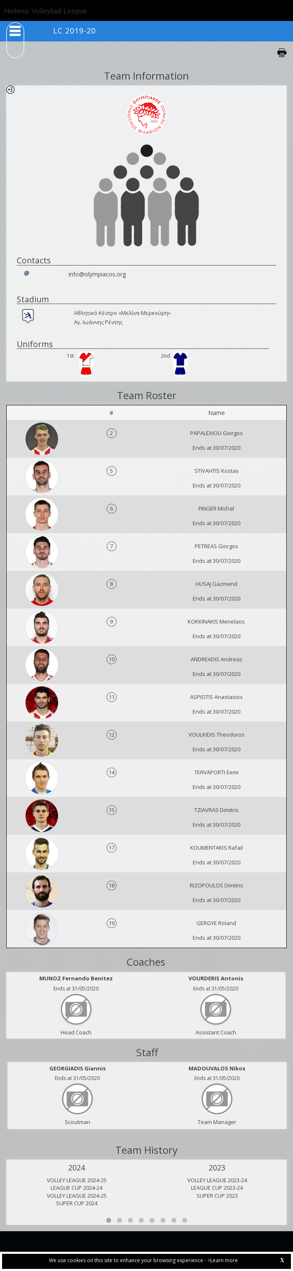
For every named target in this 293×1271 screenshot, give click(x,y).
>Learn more (222, 1260)
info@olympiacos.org (97, 274)
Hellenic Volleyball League (45, 11)
